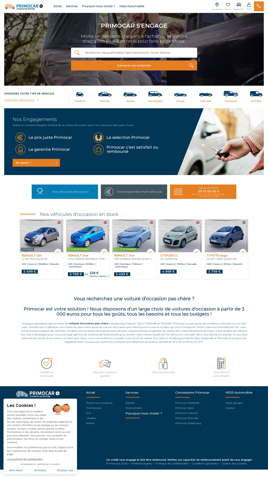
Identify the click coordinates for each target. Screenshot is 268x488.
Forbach (131, 322)
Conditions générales (205, 462)
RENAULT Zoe (78, 254)
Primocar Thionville (186, 416)
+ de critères (78, 74)
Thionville (166, 322)
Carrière (230, 406)
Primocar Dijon (184, 406)
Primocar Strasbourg (188, 421)
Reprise (130, 401)
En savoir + (23, 161)
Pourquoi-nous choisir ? (144, 412)
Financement (134, 406)
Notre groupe (234, 401)
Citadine (91, 416)
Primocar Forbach (186, 411)
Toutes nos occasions (99, 401)
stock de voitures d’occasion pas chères (116, 325)
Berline (90, 421)
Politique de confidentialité (172, 462)
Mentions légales (99, 275)
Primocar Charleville (187, 401)
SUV (88, 411)
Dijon (140, 322)
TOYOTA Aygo (217, 254)
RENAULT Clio (32, 254)
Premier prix (93, 406)
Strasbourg (117, 322)
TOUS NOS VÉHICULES (21, 100)
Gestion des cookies (234, 462)
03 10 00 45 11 (194, 340)
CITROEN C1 (169, 254)
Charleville (151, 322)
